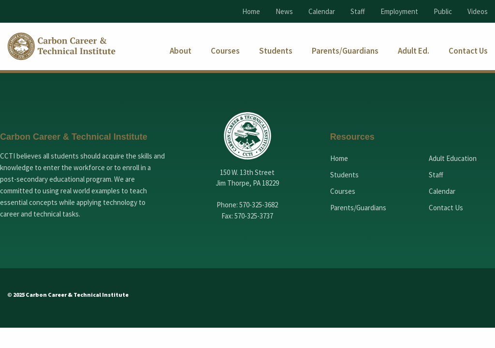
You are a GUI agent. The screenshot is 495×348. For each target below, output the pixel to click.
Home (251, 11)
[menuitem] (180, 51)
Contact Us (446, 207)
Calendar (321, 11)
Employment (399, 11)
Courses (342, 191)
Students (344, 174)
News (284, 11)
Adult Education (453, 158)
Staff (357, 11)
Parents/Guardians (358, 207)
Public (443, 11)
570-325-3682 (258, 204)
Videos (477, 11)
